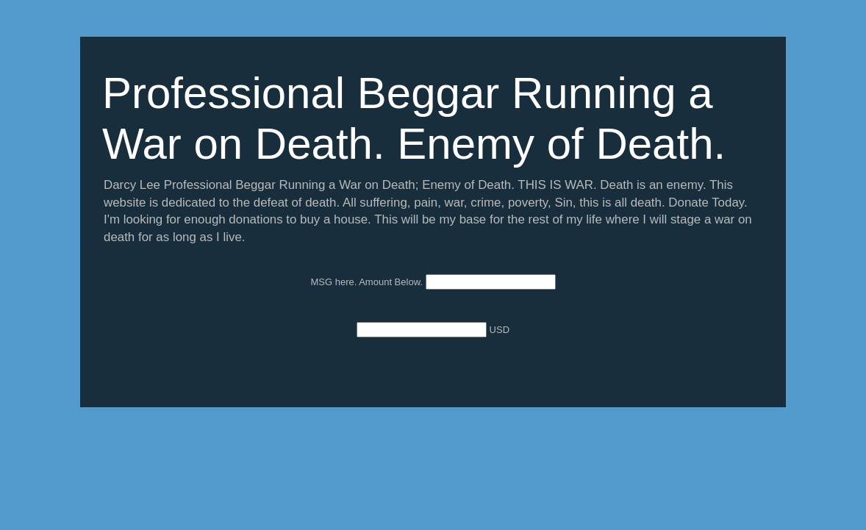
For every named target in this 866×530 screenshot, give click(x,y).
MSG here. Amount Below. (367, 281)
